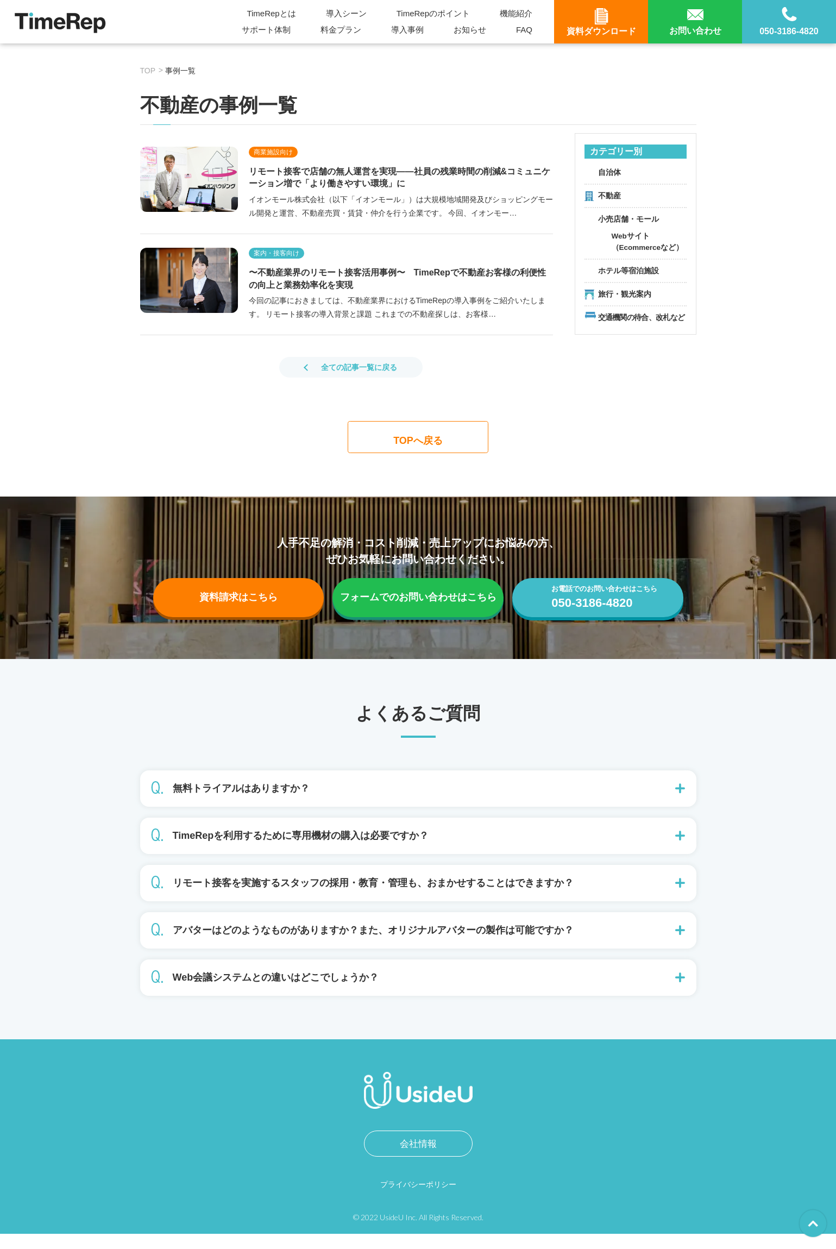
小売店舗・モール (628, 219)
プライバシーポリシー (418, 1199)
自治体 (609, 172)
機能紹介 (516, 13)
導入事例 (407, 29)
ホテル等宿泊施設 (628, 270)
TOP (148, 70)
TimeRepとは (271, 13)
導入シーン (346, 13)
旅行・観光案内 (624, 294)
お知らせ (470, 29)
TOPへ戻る (418, 439)
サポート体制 (266, 29)
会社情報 (418, 1159)
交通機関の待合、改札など (641, 317)
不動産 (609, 195)
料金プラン (340, 29)
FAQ (524, 29)
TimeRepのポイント (433, 13)
